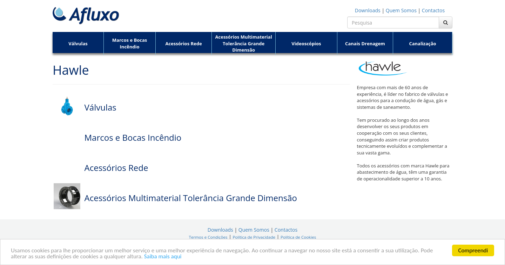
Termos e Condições (208, 237)
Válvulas (78, 43)
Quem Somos (401, 10)
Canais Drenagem (365, 43)
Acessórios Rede (183, 43)
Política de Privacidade (254, 237)
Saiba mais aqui (163, 256)
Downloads (368, 10)
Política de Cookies (298, 237)
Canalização (422, 43)
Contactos (433, 10)
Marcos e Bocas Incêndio (129, 43)
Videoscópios (306, 43)
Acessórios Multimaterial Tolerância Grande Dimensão (243, 43)
